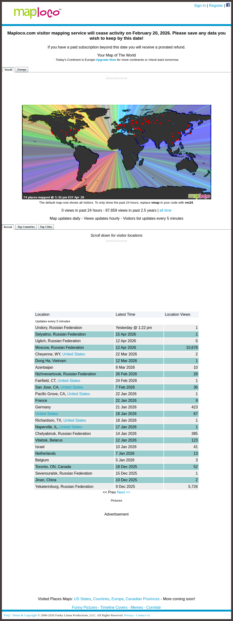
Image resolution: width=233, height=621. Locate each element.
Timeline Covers (113, 607)
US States (82, 599)
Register (216, 6)
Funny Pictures (84, 607)
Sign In (200, 6)
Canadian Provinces (142, 599)
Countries (101, 599)
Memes (137, 607)
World (8, 69)
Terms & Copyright (24, 615)
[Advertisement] (117, 90)
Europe (22, 69)
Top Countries (26, 226)
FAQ (7, 615)
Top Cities (46, 226)
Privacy (129, 615)
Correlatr (153, 607)
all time (165, 210)
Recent (8, 227)
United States (73, 354)
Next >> (123, 492)
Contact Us (143, 615)
